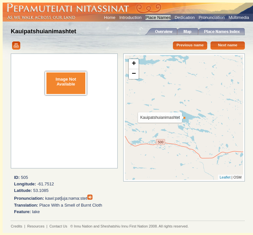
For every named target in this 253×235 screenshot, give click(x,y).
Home (109, 17)
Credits (16, 226)
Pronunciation (212, 17)
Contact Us (58, 226)
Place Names (158, 17)
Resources (35, 226)
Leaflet (225, 177)
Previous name (190, 45)
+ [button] (134, 64)
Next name (227, 45)
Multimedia (238, 17)
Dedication (184, 17)
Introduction (130, 17)
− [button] (134, 74)
